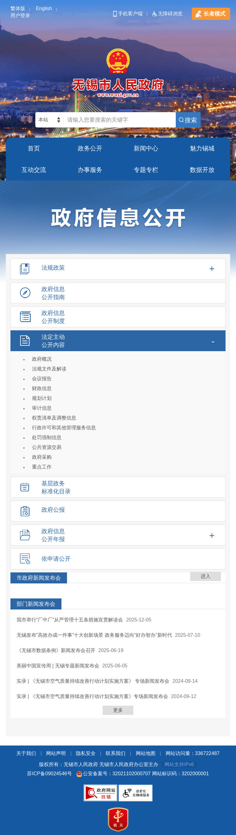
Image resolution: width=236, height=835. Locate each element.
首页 (34, 148)
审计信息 (42, 408)
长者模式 (214, 14)
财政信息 (42, 388)
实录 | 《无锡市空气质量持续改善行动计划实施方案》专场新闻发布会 (92, 696)
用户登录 (20, 15)
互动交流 (34, 169)
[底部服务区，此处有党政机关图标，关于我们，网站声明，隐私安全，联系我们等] (118, 791)
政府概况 (42, 359)
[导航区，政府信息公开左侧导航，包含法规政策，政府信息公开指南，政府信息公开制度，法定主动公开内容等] (118, 415)
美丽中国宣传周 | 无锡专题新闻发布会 (58, 665)
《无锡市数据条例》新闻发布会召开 (56, 650)
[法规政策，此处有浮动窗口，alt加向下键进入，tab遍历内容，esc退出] (118, 269)
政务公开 (90, 148)
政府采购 (42, 457)
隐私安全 (86, 753)
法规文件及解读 (49, 368)
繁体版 (17, 8)
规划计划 (42, 398)
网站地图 (145, 753)
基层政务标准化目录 (56, 487)
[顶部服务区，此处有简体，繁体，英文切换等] (118, 9)
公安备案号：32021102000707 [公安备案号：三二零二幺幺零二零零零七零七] (117, 773)
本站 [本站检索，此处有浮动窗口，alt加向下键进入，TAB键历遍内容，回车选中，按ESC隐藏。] (43, 119)
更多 (118, 710)
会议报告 (42, 378)
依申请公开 (56, 559)
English (44, 8)
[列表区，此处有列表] (118, 645)
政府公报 (53, 510)
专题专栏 (146, 169)
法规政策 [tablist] (53, 267)
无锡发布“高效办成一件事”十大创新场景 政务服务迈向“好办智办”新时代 (94, 635)
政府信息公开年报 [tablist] (53, 535)
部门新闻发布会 (36, 604)
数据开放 (202, 169)
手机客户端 (130, 13)
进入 (205, 576)
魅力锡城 (202, 148)
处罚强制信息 (46, 437)
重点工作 (42, 466)
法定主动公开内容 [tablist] (53, 341)
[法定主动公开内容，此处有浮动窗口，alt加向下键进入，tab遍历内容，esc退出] (118, 402)
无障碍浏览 (170, 13)
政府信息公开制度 (53, 317)
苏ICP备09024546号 (49, 773)
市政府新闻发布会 (39, 578)
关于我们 (26, 753)
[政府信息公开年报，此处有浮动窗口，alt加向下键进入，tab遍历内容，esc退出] (118, 535)
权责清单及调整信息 (54, 417)
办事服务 (90, 169)
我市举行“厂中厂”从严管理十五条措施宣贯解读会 (70, 619)
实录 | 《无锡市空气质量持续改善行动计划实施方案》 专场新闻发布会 (93, 681)
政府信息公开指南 (53, 293)
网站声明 (56, 753)
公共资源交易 (46, 447)
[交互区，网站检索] (118, 119)
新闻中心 (146, 148)
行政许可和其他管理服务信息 (64, 427)
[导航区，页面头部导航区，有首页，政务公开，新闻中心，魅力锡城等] (118, 159)
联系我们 (115, 753)
